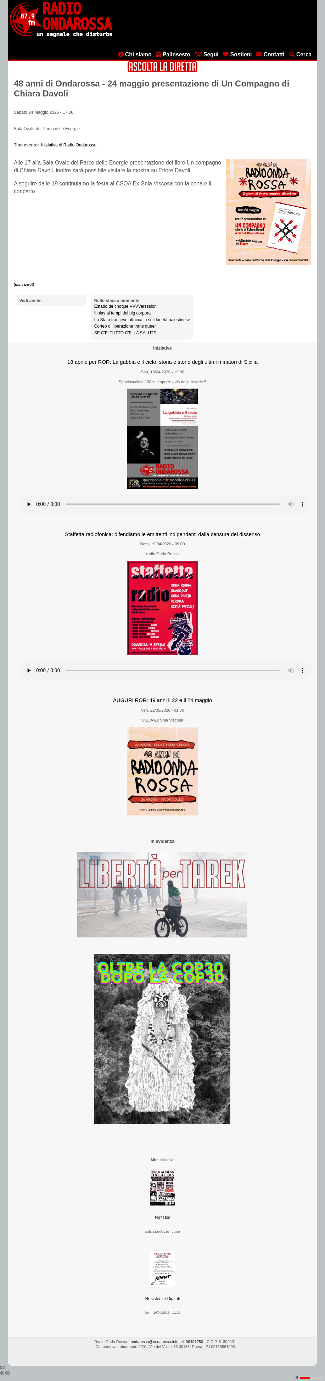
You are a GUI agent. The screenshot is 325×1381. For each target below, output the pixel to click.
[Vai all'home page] (61, 35)
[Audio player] (165, 504)
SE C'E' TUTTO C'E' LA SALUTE (125, 332)
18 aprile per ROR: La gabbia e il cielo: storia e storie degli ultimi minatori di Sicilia (162, 362)
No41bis (162, 1217)
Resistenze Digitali (162, 1298)
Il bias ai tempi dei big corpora (122, 313)
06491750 (194, 1342)
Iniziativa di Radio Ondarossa (68, 145)
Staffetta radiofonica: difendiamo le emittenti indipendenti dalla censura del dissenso (162, 534)
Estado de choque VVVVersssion (125, 306)
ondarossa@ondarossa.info (155, 1342)
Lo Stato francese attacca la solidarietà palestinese (142, 319)
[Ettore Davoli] (24, 284)
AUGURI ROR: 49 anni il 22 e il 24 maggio (162, 700)
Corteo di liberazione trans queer (125, 326)
